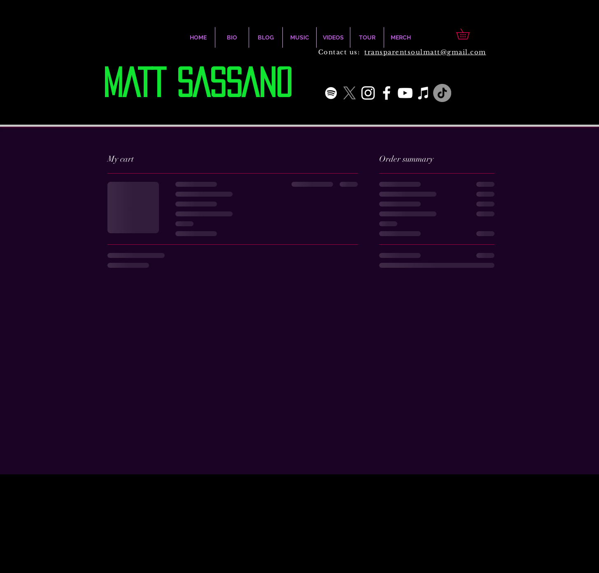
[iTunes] (424, 93)
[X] (349, 93)
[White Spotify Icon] (331, 93)
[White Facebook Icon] (387, 93)
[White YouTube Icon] (405, 93)
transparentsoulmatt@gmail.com (425, 52)
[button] (468, 33)
